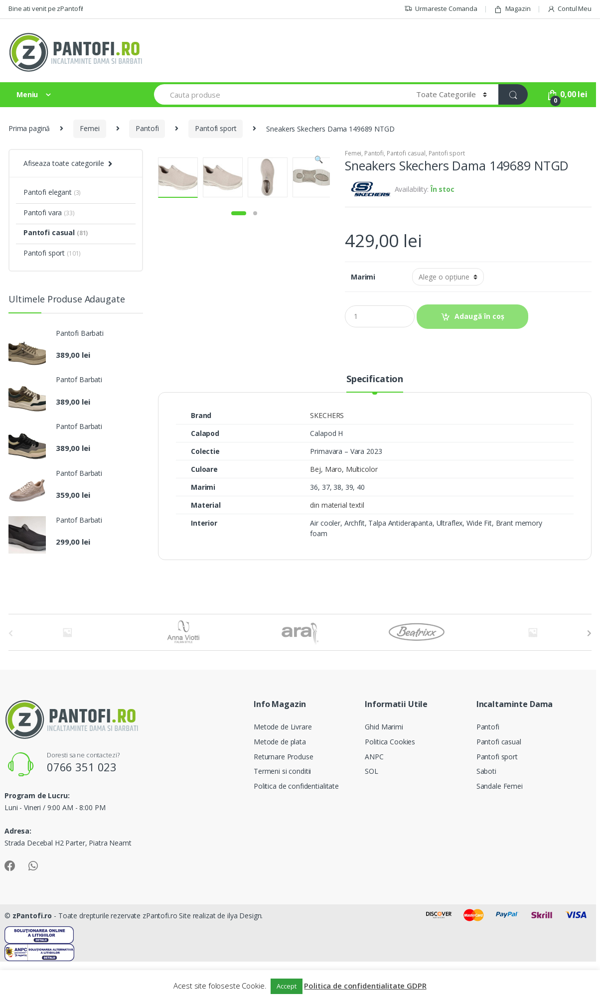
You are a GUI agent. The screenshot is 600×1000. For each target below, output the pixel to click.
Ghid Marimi (384, 765)
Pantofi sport (215, 128)
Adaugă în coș (479, 316)
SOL (371, 809)
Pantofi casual (406, 153)
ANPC (374, 794)
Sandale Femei (499, 824)
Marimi (363, 277)
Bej (315, 507)
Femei (89, 128)
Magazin (512, 8)
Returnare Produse (283, 794)
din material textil (337, 543)
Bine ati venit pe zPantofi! (45, 8)
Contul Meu (569, 8)
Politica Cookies (390, 780)
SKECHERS (327, 453)
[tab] (374, 421)
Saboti (486, 809)
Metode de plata (280, 780)
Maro (333, 507)
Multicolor (362, 507)
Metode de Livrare (283, 765)
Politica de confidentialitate (296, 824)
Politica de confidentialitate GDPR (365, 986)
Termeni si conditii (282, 809)
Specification (374, 418)
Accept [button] (286, 986)
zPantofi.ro (32, 954)
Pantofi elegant (52, 192)
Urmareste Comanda (440, 8)
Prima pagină (29, 128)
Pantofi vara (49, 212)
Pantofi (147, 128)
